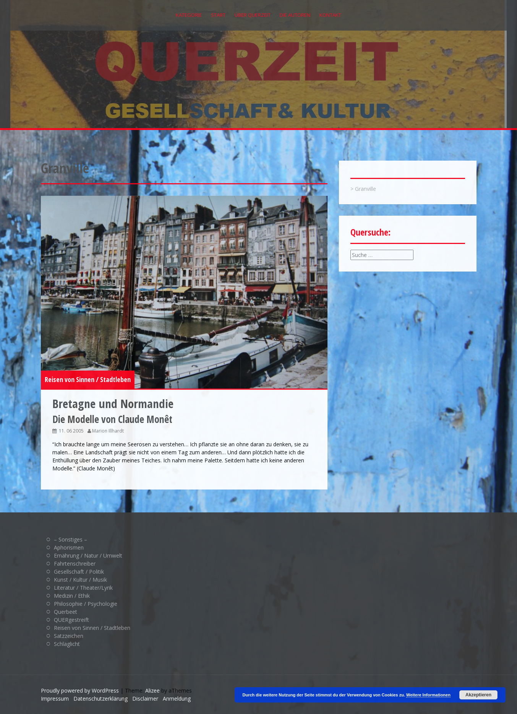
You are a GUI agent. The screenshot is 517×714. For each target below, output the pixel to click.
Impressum (55, 698)
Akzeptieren (478, 695)
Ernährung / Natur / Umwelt (88, 555)
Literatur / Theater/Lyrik (83, 587)
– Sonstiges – (70, 539)
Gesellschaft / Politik (79, 571)
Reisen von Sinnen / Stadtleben (88, 379)
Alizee (152, 690)
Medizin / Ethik (72, 595)
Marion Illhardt (108, 431)
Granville (365, 188)
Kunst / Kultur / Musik (80, 579)
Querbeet (65, 611)
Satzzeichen (68, 635)
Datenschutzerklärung (100, 698)
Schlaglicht (67, 643)
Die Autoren (295, 14)
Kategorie (189, 14)
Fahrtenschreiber (75, 563)
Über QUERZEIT (253, 14)
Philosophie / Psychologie (85, 603)
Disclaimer (145, 698)
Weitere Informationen (428, 695)
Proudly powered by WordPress (80, 690)
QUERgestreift (71, 619)
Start (218, 14)
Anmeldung (177, 698)
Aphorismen (69, 547)
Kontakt (330, 14)
